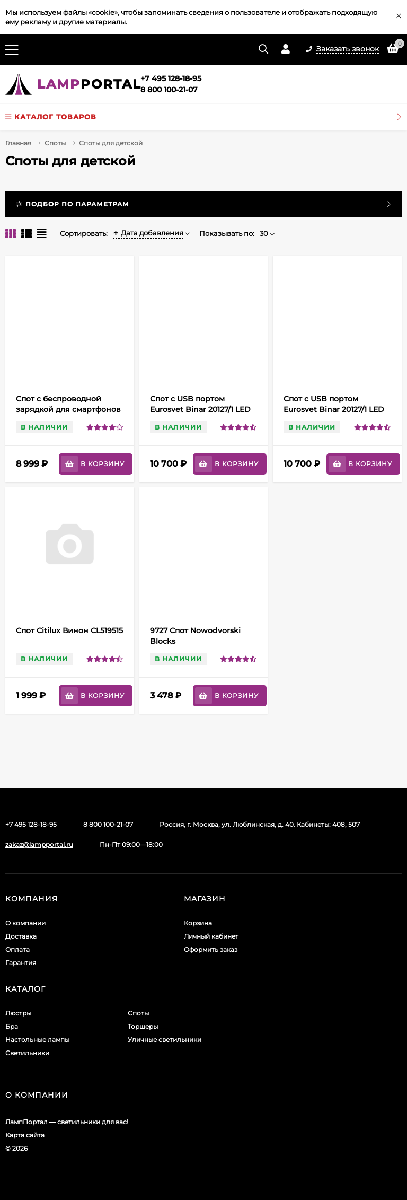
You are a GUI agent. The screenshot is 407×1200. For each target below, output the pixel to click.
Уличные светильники (164, 1040)
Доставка (21, 936)
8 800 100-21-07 (169, 89)
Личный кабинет (211, 936)
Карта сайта (25, 1135)
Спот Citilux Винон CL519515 (69, 630)
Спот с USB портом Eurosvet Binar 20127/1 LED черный (200, 409)
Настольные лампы (37, 1040)
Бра (11, 1026)
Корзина (198, 923)
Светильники (27, 1053)
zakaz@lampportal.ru (39, 844)
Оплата (17, 949)
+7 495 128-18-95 (170, 78)
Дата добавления (148, 233)
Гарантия (20, 963)
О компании (25, 923)
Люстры (18, 1013)
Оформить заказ (210, 949)
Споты (55, 143)
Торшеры (143, 1026)
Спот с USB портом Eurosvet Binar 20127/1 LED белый (334, 409)
